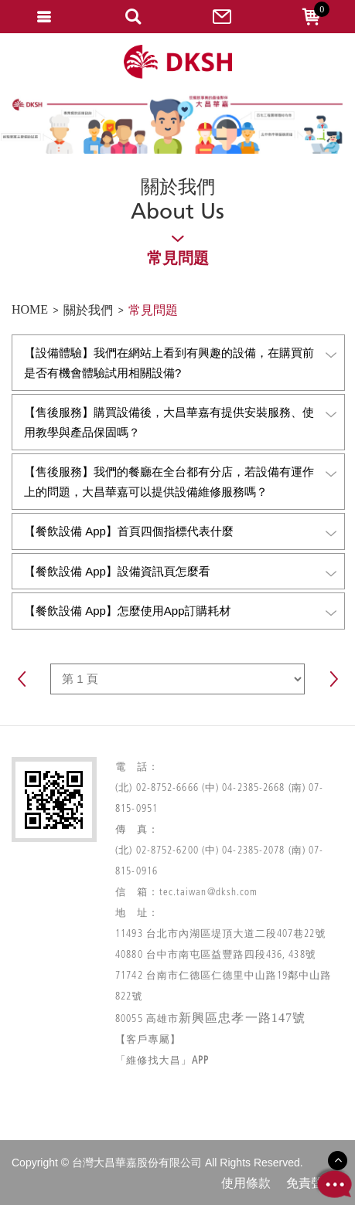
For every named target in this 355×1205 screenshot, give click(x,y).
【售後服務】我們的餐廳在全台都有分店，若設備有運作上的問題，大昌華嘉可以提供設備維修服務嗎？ (180, 481)
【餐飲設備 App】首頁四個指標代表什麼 (180, 531)
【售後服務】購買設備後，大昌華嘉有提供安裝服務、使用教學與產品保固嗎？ (180, 422)
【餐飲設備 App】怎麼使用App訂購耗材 (180, 611)
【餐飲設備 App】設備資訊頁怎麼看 (180, 572)
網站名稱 (178, 62)
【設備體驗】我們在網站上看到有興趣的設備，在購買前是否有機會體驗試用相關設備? (180, 362)
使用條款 (246, 1183)
